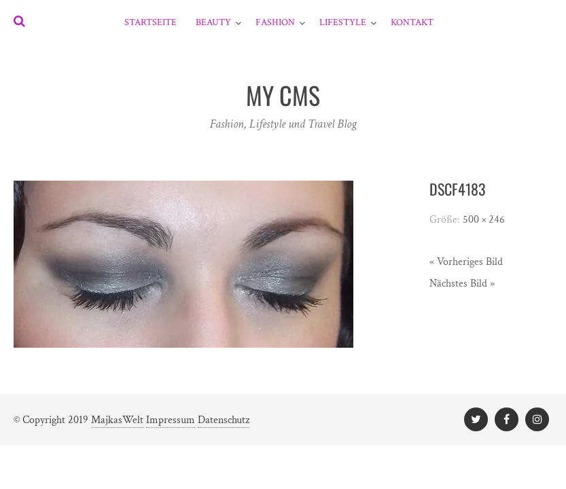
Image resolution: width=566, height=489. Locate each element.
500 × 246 (484, 220)
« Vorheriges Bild (466, 262)
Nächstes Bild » (462, 283)
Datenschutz (223, 420)
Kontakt (412, 22)
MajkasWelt (117, 420)
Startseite (150, 22)
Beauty (213, 22)
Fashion (275, 22)
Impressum (170, 420)
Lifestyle (342, 22)
